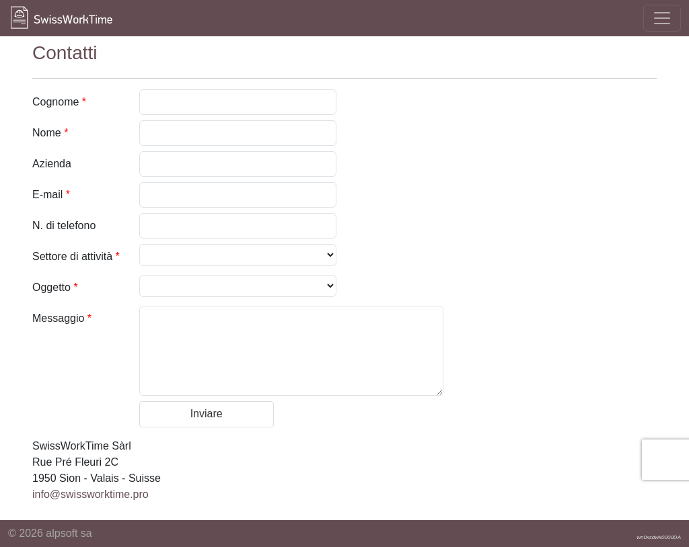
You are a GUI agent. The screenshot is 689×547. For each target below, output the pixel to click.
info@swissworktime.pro (90, 494)
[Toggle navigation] (662, 18)
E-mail (51, 194)
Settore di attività (76, 256)
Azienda (51, 163)
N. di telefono (64, 225)
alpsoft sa (69, 533)
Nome (50, 132)
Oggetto (55, 287)
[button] (206, 414)
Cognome (59, 102)
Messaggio (62, 318)
